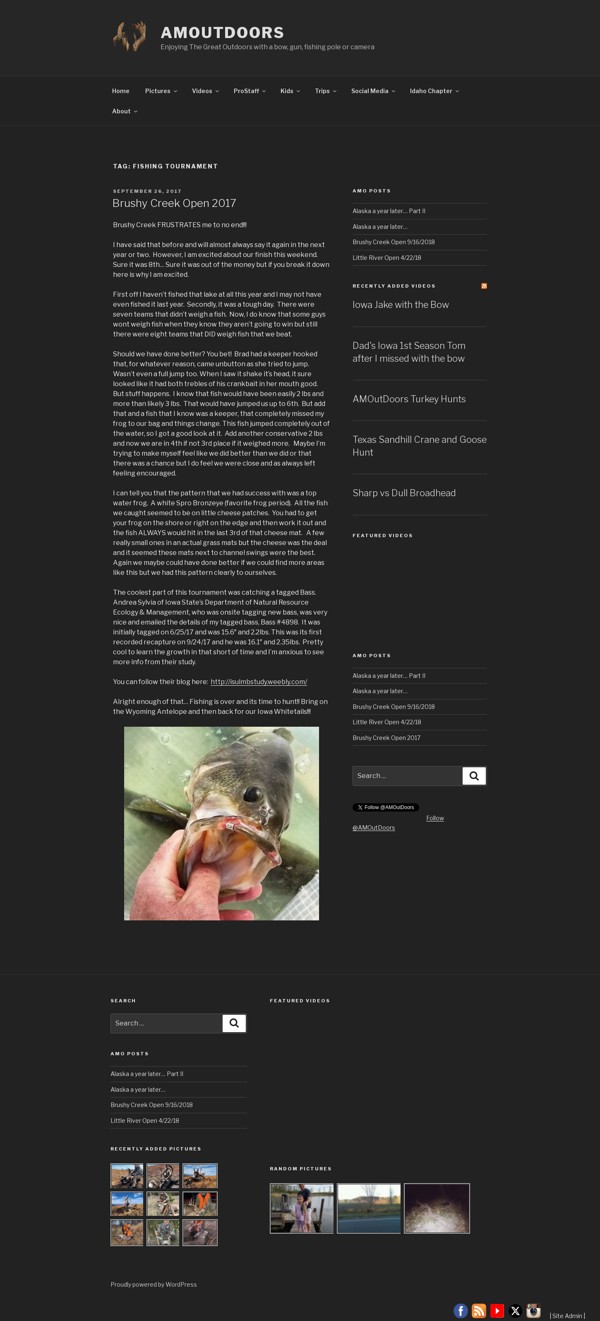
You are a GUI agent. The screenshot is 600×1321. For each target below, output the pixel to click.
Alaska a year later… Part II (389, 210)
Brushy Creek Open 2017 (174, 203)
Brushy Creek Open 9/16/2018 (394, 241)
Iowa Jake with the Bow (401, 304)
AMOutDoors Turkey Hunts (409, 399)
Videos (206, 90)
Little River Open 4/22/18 (387, 257)
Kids (291, 90)
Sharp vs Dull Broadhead (404, 493)
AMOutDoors (223, 33)
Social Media (373, 90)
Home (121, 90)
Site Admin (567, 1315)
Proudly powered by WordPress (153, 1284)
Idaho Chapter (435, 90)
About (125, 111)
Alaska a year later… (380, 226)
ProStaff (250, 90)
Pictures (161, 90)
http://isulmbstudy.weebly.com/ (259, 682)
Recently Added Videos (394, 286)
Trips (326, 90)
